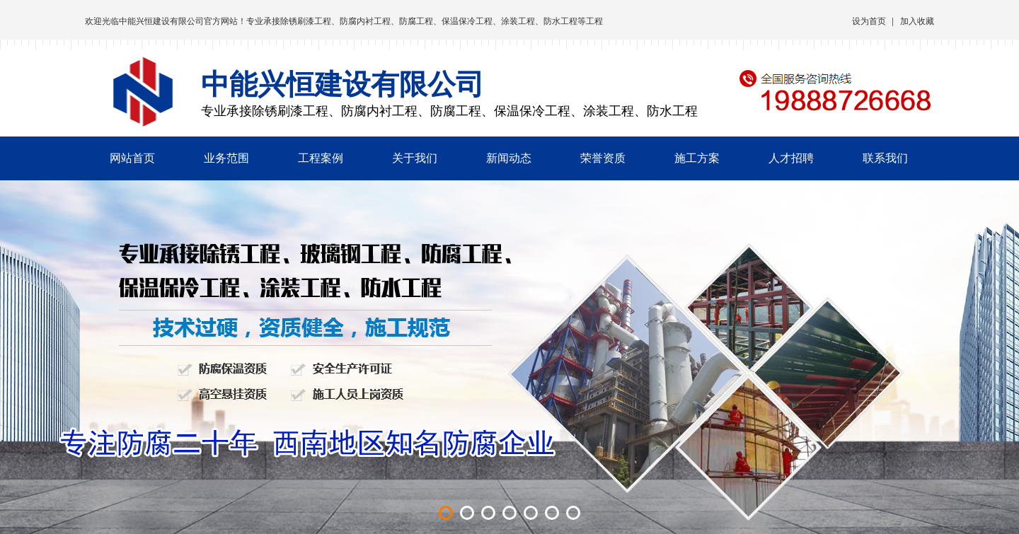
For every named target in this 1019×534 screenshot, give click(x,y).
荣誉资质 (603, 158)
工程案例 (320, 158)
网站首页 (132, 158)
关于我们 (414, 158)
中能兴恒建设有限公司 (161, 21)
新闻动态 (508, 158)
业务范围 (226, 158)
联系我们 (885, 158)
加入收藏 (917, 21)
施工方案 (697, 158)
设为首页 (869, 21)
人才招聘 (791, 158)
